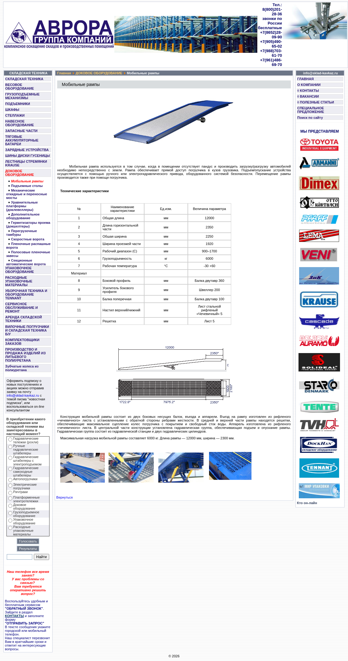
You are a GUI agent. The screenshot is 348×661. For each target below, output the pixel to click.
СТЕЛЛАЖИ (15, 115)
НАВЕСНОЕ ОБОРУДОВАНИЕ (19, 123)
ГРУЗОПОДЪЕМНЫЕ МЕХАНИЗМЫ (22, 96)
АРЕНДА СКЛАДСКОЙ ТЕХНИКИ (23, 319)
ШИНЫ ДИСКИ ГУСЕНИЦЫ (27, 155)
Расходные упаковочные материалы (23, 530)
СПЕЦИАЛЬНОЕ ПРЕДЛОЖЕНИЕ (310, 110)
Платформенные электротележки (26, 499)
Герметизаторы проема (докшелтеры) (28, 224)
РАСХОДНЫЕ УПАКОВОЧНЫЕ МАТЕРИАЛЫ (18, 281)
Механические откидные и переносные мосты (26, 194)
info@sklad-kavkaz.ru (23, 395)
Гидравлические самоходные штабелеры (26, 471)
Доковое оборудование (24, 506)
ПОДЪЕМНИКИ (17, 104)
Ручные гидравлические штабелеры (25, 449)
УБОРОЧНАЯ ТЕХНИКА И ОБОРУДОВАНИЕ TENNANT (26, 294)
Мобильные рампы (27, 181)
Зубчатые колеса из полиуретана (21, 368)
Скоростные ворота (27, 239)
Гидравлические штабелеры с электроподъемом (27, 460)
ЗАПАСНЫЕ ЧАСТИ (21, 131)
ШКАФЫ (12, 109)
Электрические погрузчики (25, 486)
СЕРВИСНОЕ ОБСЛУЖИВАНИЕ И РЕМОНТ (21, 307)
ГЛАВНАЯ (305, 79)
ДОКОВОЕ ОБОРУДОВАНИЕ (19, 173)
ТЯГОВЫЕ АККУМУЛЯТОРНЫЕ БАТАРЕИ (21, 140)
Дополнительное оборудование (23, 216)
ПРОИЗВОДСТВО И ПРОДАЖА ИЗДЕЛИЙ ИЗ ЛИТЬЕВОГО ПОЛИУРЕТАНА (25, 355)
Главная (64, 73)
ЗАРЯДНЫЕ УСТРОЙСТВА (27, 150)
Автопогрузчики (25, 479)
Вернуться (64, 497)
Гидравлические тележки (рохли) (26, 440)
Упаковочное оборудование (24, 521)
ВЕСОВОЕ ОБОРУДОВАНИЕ (19, 86)
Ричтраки (20, 492)
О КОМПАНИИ (309, 85)
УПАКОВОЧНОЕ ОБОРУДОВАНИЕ (19, 270)
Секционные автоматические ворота (26, 262)
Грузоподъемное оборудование (26, 514)
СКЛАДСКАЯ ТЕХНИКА (24, 79)
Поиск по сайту (310, 117)
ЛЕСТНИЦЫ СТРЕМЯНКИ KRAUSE (26, 163)
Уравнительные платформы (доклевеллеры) (22, 206)
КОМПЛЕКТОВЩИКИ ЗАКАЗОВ (22, 341)
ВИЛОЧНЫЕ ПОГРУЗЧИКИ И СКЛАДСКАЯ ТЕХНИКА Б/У (27, 330)
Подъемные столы (27, 186)
